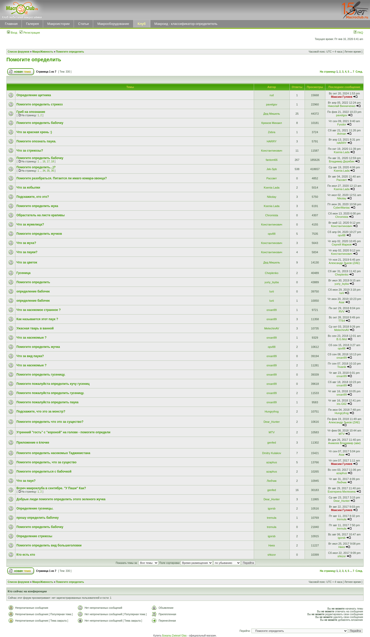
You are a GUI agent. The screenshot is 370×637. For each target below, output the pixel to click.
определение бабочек (33, 291)
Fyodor (341, 124)
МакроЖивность (42, 51)
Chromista (271, 215)
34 (44, 170)
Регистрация (30, 32)
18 (52, 161)
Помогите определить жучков (39, 234)
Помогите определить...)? (36, 167)
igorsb (272, 508)
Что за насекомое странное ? (38, 310)
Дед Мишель (271, 113)
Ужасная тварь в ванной (35, 328)
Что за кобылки (28, 187)
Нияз (271, 545)
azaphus (271, 462)
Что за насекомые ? (31, 337)
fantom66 (272, 159)
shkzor (271, 554)
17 (48, 161)
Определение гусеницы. (34, 508)
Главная (11, 24)
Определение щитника (33, 95)
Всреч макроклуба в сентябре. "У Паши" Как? (51, 488)
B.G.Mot (341, 339)
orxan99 (272, 309)
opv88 (272, 233)
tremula (271, 517)
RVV (341, 311)
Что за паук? (26, 481)
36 (52, 170)
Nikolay (271, 196)
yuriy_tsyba (272, 282)
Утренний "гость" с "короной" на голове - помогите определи (63, 432)
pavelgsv (271, 104)
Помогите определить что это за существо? (49, 422)
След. (359, 71)
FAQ (358, 32)
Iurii (271, 291)
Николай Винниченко (341, 105)
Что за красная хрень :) (34, 132)
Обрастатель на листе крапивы (40, 215)
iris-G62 (342, 403)
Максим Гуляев (341, 96)
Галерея (32, 24)
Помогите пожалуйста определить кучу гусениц (53, 384)
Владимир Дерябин (341, 161)
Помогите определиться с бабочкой (43, 471)
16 (44, 161)
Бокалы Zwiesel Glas (174, 635)
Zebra (271, 132)
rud (272, 95)
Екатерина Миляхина (341, 491)
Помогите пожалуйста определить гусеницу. (50, 393)
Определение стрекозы (34, 536)
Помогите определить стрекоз (39, 104)
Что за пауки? (26, 252)
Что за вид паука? (30, 356)
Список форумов (19, 51)
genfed (271, 442)
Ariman (341, 133)
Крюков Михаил (271, 122)
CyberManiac (341, 207)
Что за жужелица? (30, 224)
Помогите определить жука (37, 206)
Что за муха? (26, 243)
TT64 (341, 320)
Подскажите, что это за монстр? (40, 411)
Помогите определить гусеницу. (40, 374)
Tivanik (341, 366)
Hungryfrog (271, 411)
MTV (272, 432)
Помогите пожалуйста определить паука (47, 402)
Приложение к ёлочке (32, 442)
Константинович (271, 150)
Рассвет (271, 178)
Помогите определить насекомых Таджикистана (53, 453)
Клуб (141, 24)
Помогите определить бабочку (39, 123)
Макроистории (58, 24)
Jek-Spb (271, 169)
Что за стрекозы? (29, 150)
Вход (12, 32)
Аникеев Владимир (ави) (344, 443)
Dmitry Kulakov (271, 453)
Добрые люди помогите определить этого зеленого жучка (60, 499)
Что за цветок (26, 262)
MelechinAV (271, 328)
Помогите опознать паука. (36, 141)
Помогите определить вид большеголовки (49, 545)
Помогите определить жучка (38, 347)
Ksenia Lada (341, 152)
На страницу (328, 71)
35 (48, 170)
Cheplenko (271, 273)
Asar (342, 302)
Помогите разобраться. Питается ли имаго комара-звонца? (61, 178)
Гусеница (23, 273)
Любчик (272, 480)
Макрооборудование (113, 24)
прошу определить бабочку (37, 518)
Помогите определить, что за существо (46, 462)
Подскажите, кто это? (32, 197)
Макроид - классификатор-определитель (186, 24)
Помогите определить (70, 51)
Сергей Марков (342, 244)
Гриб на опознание (30, 112)
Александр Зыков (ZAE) (344, 262)
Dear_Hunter (272, 421)
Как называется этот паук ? (37, 319)
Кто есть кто (25, 554)
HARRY (271, 141)
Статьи (83, 24)
